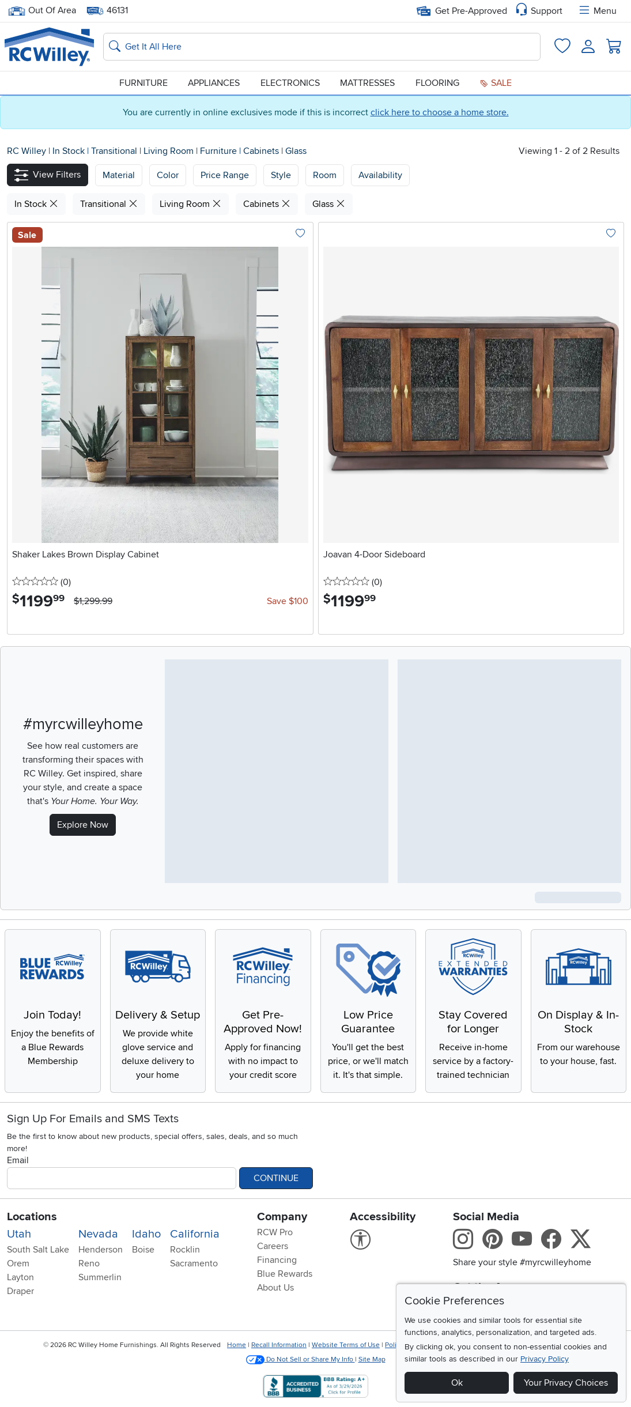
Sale (495, 83)
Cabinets (262, 151)
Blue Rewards (284, 1274)
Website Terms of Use (346, 1345)
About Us (275, 1287)
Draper (20, 1291)
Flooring (437, 83)
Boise (143, 1249)
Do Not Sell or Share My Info (300, 1359)
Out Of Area (42, 10)
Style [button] (281, 175)
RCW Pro (275, 1232)
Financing (277, 1260)
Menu (597, 11)
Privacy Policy (544, 1359)
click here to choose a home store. (440, 112)
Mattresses (367, 83)
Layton (20, 1277)
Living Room (169, 151)
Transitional (115, 151)
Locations (32, 1217)
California (195, 1234)
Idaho (146, 1234)
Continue (276, 1178)
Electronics (290, 83)
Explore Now (82, 825)
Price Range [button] (225, 175)
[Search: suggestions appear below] (322, 46)
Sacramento (194, 1263)
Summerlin (100, 1277)
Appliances (214, 83)
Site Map (372, 1359)
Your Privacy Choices (566, 1383)
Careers (272, 1246)
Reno (89, 1263)
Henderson (100, 1249)
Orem (18, 1263)
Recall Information (279, 1345)
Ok (457, 1383)
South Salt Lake (38, 1249)
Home (236, 1345)
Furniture (143, 83)
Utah (19, 1234)
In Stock (69, 151)
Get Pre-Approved (462, 11)
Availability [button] (380, 175)
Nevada (98, 1234)
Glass (296, 151)
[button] (47, 175)
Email (18, 1160)
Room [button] (325, 175)
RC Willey (26, 151)
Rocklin (185, 1249)
